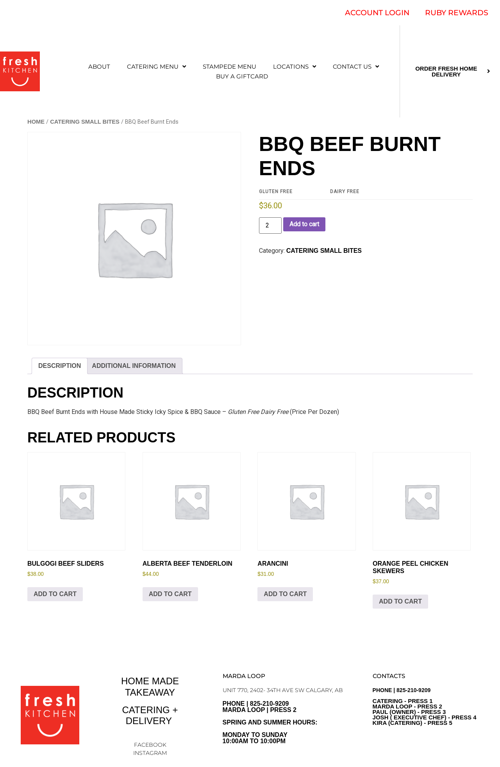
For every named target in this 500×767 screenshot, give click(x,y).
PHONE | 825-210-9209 (425, 706)
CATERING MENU (156, 66)
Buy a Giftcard (242, 76)
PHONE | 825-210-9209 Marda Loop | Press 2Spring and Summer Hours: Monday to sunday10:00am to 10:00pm (270, 722)
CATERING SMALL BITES (85, 122)
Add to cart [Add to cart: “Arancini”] (285, 594)
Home (36, 122)
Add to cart (304, 224)
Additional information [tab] (134, 365)
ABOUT (99, 66)
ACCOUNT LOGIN (377, 12)
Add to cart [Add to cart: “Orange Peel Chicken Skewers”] (400, 601)
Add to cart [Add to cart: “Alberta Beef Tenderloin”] (170, 594)
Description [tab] (59, 365)
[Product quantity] (270, 225)
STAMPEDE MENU (229, 66)
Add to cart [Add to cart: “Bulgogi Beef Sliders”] (55, 594)
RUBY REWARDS (456, 12)
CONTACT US (356, 66)
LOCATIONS (294, 66)
